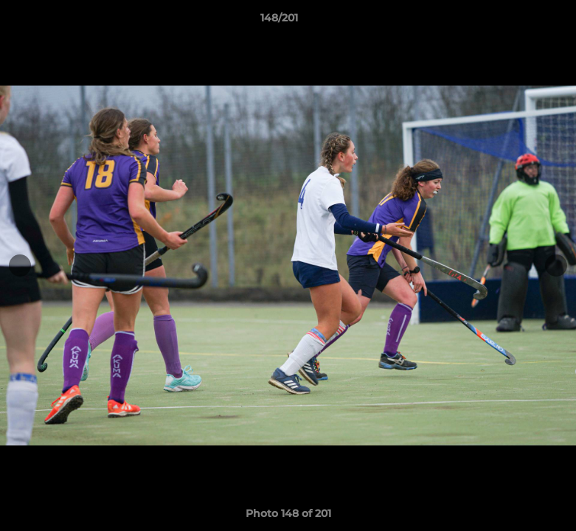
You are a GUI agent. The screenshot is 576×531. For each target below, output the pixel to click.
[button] (514, 21)
